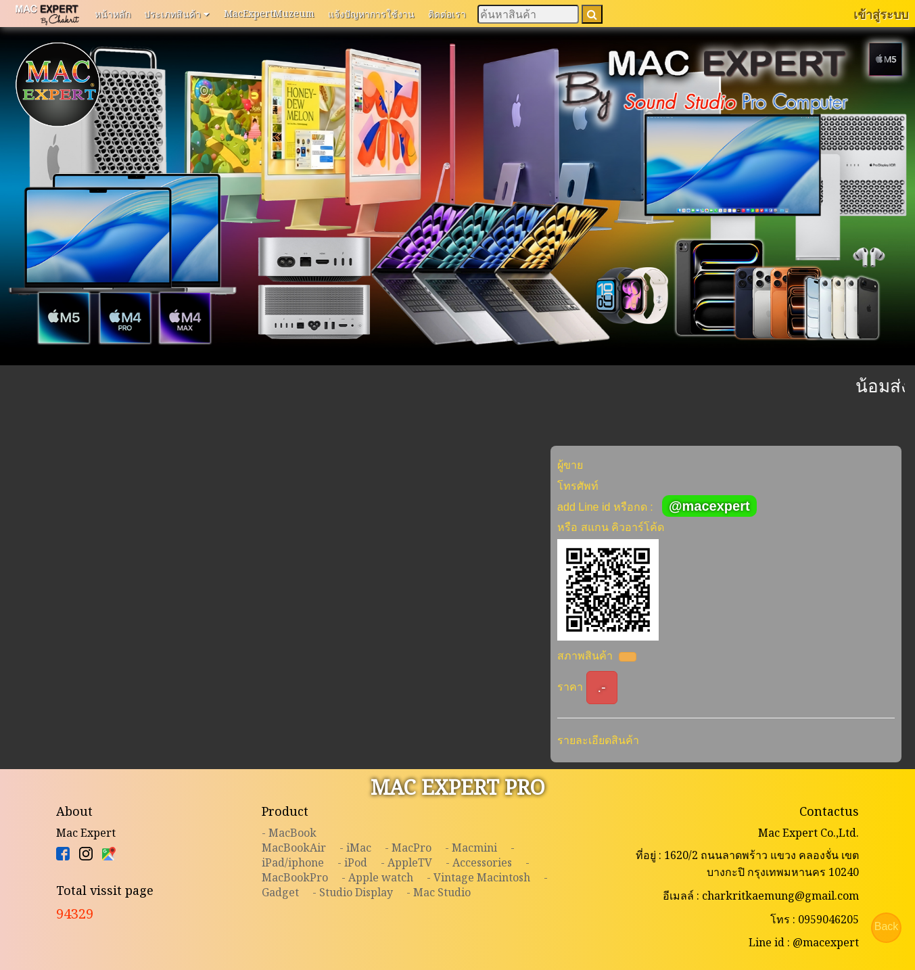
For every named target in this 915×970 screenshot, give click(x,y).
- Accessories (479, 862)
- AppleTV (406, 862)
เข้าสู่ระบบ (880, 14)
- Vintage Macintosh (478, 877)
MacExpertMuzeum (269, 13)
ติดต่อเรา (447, 13)
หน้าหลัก (113, 13)
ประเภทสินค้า (177, 13)
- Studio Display (352, 892)
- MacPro (408, 847)
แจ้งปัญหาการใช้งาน (371, 13)
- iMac (355, 847)
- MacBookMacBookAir (294, 840)
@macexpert (709, 506)
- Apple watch (377, 877)
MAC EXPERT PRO (458, 787)
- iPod (352, 862)
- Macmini (471, 847)
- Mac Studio (438, 892)
